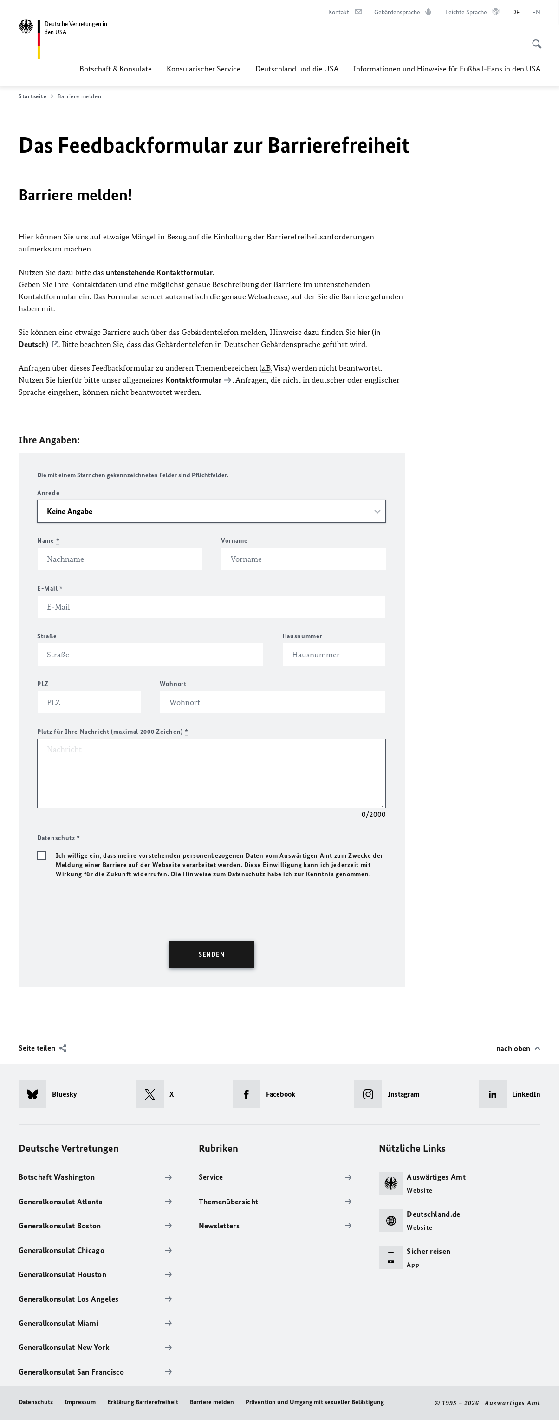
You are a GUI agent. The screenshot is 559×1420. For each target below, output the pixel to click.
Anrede (48, 493)
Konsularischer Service (203, 68)
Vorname (234, 541)
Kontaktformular (193, 380)
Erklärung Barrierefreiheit (142, 1402)
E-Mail (50, 588)
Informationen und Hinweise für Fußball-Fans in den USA (446, 68)
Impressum (80, 1402)
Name (48, 541)
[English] (536, 12)
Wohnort (173, 684)
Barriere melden (212, 1402)
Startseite (36, 96)
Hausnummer (302, 636)
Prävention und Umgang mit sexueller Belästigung (315, 1402)
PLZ (43, 684)
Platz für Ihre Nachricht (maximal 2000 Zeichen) (112, 732)
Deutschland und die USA (296, 68)
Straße (47, 636)
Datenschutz (36, 1402)
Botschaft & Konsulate (115, 68)
